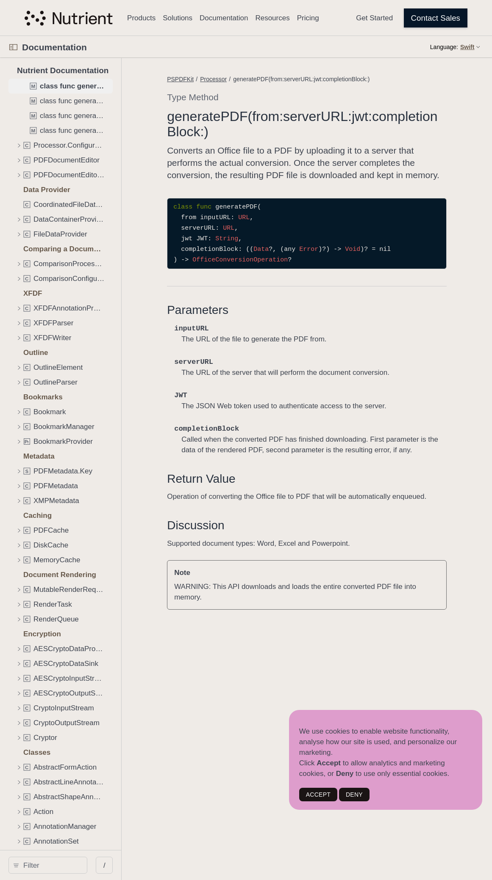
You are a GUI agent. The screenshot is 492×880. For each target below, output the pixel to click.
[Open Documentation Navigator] (13, 47)
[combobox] (74, 865)
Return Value (237, 501)
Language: (444, 47)
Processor (249, 79)
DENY (354, 794)
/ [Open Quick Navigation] (152, 865)
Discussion (232, 558)
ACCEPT (318, 794)
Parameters (234, 322)
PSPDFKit (216, 79)
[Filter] (74, 865)
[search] (71, 865)
